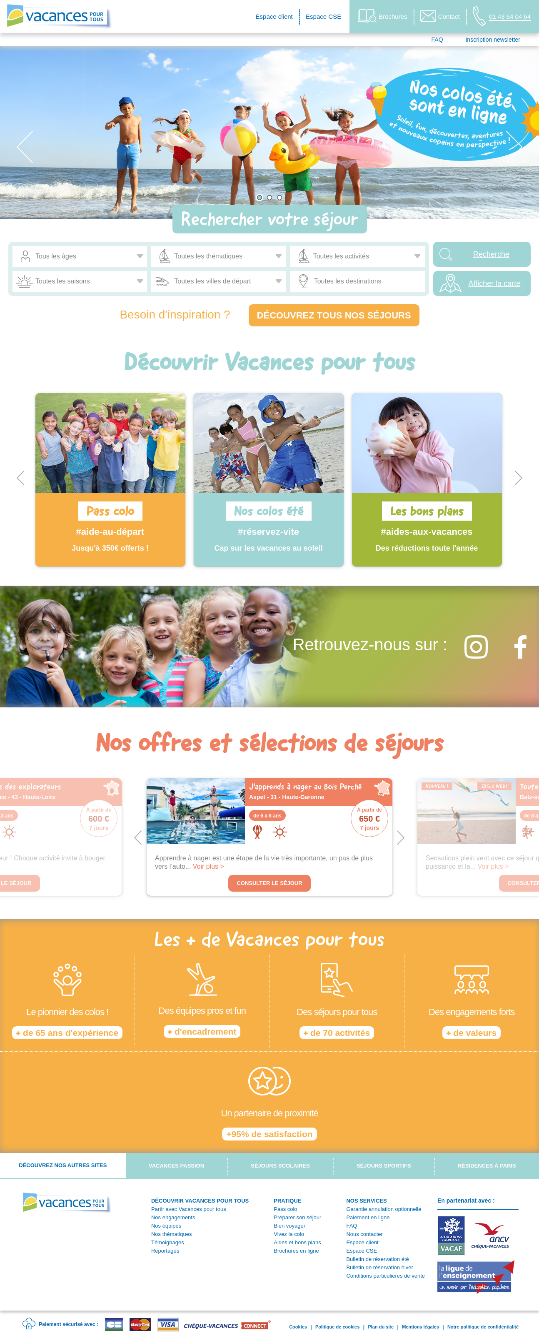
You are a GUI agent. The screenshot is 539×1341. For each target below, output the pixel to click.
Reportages (165, 1251)
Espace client (274, 16)
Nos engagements (173, 1217)
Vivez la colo (289, 1234)
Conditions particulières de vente (385, 1276)
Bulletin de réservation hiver (379, 1267)
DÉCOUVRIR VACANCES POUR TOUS (200, 1201)
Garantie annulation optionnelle (383, 1209)
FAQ (437, 39)
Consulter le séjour (269, 883)
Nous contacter (364, 1234)
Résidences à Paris (487, 1166)
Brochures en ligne (296, 1251)
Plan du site (381, 1326)
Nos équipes (166, 1226)
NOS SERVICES (366, 1201)
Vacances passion (176, 1166)
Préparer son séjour (297, 1217)
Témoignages (167, 1242)
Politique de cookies (337, 1326)
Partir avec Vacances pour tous (188, 1209)
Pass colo (285, 1209)
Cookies (298, 1326)
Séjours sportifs (384, 1166)
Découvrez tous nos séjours (334, 315)
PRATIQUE (287, 1201)
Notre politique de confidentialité (483, 1326)
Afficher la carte (495, 283)
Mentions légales (420, 1326)
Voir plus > (208, 866)
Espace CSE (323, 16)
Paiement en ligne (367, 1217)
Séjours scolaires (280, 1166)
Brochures (382, 16)
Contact (440, 16)
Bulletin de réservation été (377, 1259)
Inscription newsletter (492, 39)
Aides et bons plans (297, 1242)
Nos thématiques (171, 1234)
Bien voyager (289, 1226)
